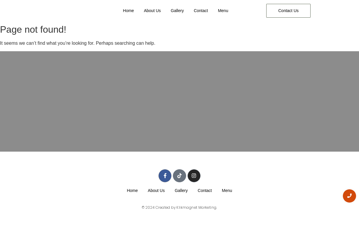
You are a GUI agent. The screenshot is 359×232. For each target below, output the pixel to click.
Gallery (177, 10)
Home (128, 10)
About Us (152, 10)
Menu (223, 10)
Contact (201, 10)
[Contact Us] (288, 11)
